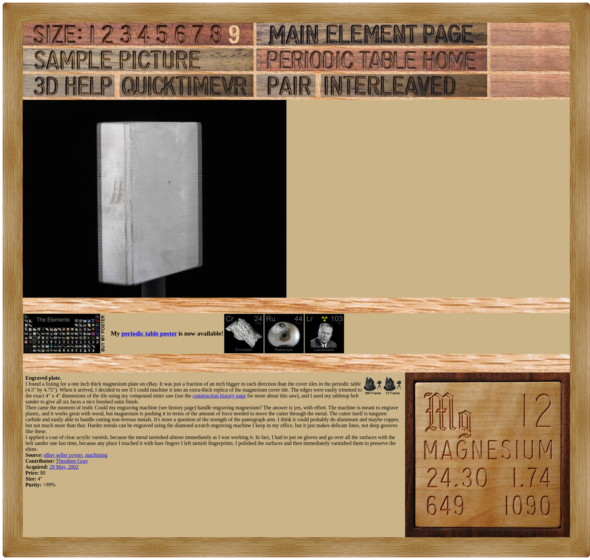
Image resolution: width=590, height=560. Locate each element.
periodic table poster (149, 333)
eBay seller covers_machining (75, 455)
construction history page (219, 395)
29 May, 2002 (63, 467)
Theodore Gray (72, 461)
